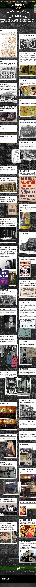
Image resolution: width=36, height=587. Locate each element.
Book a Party (6, 1)
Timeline (21, 1)
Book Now (33, 1)
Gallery (25, 1)
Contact (29, 1)
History (18, 1)
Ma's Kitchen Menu (12, 1)
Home (1, 1)
